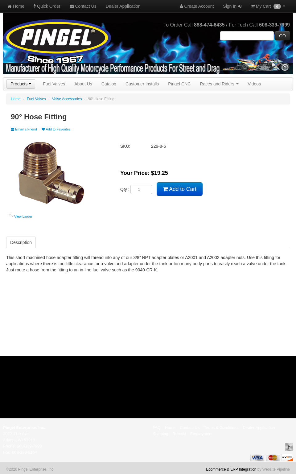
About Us (83, 83)
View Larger (23, 216)
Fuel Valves (54, 83)
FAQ (157, 427)
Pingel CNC (179, 83)
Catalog (108, 83)
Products (20, 83)
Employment (201, 433)
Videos (254, 83)
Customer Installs (142, 83)
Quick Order (47, 6)
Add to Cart (179, 189)
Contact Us (83, 6)
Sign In (232, 6)
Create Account (197, 6)
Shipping (160, 433)
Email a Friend (24, 129)
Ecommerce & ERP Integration (231, 469)
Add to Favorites (56, 129)
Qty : (136, 189)
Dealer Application (123, 6)
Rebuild (179, 433)
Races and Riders (219, 83)
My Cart (268, 6)
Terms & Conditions (221, 427)
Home (16, 6)
